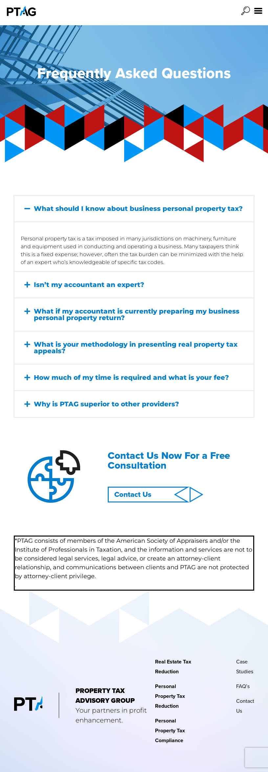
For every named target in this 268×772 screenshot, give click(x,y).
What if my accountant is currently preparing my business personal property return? (136, 314)
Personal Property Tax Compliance (170, 730)
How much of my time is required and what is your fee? (131, 377)
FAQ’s (243, 686)
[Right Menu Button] (258, 11)
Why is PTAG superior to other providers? (106, 404)
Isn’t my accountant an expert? (89, 285)
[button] (134, 208)
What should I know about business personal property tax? (138, 209)
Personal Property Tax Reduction (170, 696)
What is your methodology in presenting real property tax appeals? (135, 347)
